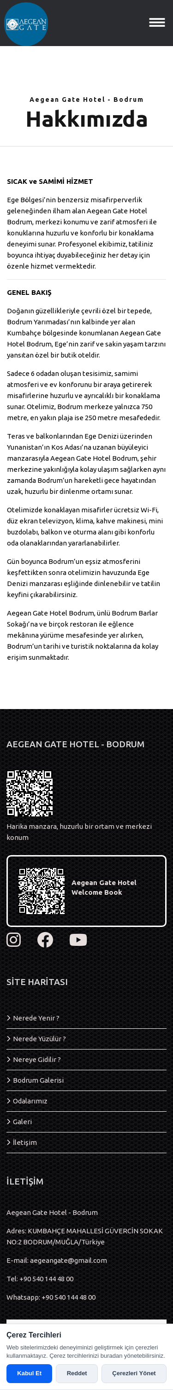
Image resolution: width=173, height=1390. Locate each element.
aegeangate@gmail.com (68, 1260)
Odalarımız (30, 1101)
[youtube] (78, 940)
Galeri (22, 1122)
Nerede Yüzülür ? (39, 1039)
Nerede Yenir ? (36, 1018)
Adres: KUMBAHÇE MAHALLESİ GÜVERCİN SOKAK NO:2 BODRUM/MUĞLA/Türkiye (84, 1236)
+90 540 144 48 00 (46, 1279)
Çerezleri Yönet (133, 1373)
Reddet (77, 1373)
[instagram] (13, 940)
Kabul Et (29, 1373)
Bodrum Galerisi (38, 1080)
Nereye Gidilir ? (37, 1059)
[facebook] (45, 940)
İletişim (25, 1142)
